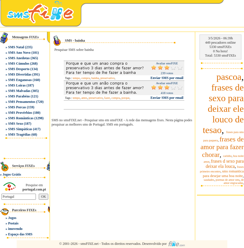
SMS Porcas (17, 107)
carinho (227, 155)
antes (84, 97)
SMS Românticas (20, 118)
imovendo (15, 229)
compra (85, 78)
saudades (209, 179)
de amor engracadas (234, 181)
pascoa (228, 77)
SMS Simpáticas (20, 129)
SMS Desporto (18, 69)
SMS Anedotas (19, 58)
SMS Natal (16, 47)
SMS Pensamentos (21, 102)
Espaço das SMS (20, 234)
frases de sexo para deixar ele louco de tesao (223, 108)
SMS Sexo (15, 124)
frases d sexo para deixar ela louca (225, 164)
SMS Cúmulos (18, 63)
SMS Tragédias (19, 134)
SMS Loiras (17, 85)
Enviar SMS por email (166, 78)
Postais (13, 223)
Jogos (12, 218)
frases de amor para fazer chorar (222, 146)
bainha (95, 78)
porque (125, 97)
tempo (76, 78)
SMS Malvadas (19, 91)
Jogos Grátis (12, 174)
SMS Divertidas (19, 74)
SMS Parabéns (19, 96)
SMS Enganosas (20, 80)
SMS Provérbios (20, 113)
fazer (107, 97)
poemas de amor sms (228, 179)
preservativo (107, 78)
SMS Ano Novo (19, 53)
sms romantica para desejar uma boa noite (223, 173)
